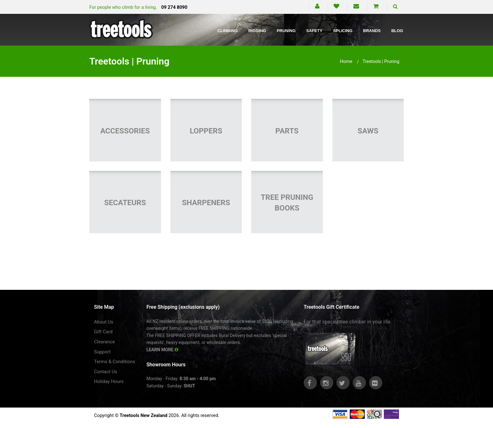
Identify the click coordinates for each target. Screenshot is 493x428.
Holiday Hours (109, 381)
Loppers (206, 131)
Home (346, 61)
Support (102, 352)
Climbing (228, 30)
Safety (314, 30)
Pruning (286, 30)
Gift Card (103, 332)
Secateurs (125, 202)
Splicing (342, 30)
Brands (372, 30)
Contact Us (105, 371)
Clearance (104, 342)
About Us (103, 322)
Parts (287, 131)
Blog (397, 30)
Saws (367, 131)
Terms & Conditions (114, 361)
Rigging (257, 30)
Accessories (125, 131)
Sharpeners (206, 202)
